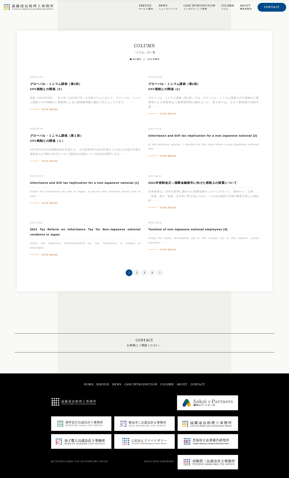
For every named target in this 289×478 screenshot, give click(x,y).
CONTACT (197, 384)
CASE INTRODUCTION (200, 7)
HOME (135, 59)
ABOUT (246, 7)
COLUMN (227, 7)
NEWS (168, 7)
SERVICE (146, 7)
